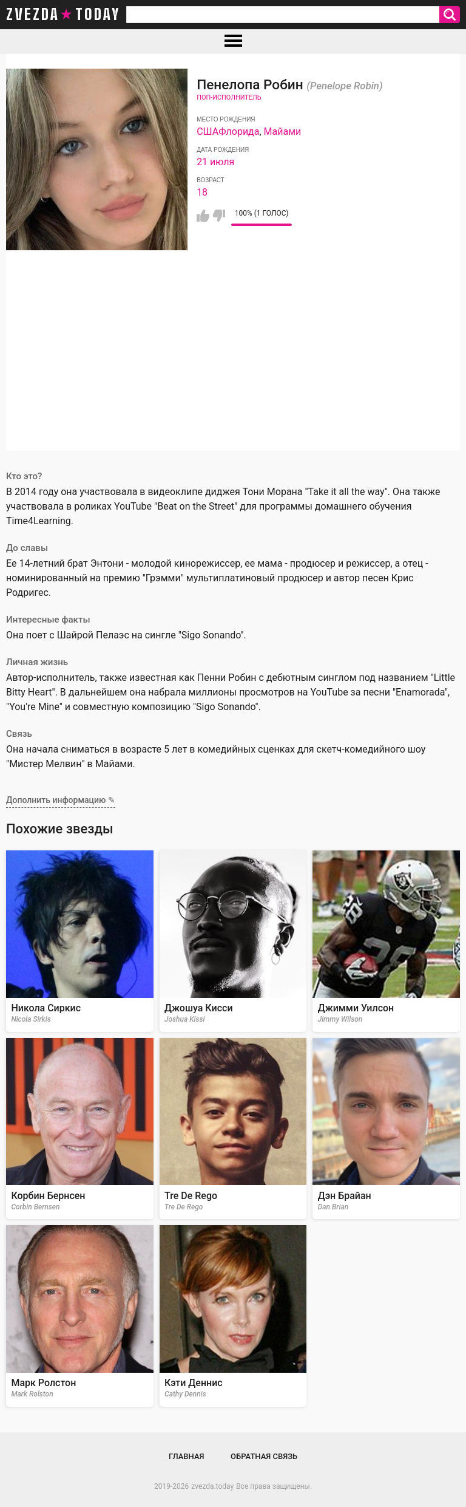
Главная (186, 1456)
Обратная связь (264, 1456)
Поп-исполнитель (229, 97)
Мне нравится (203, 216)
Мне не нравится (218, 216)
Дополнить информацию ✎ (60, 800)
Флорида (238, 131)
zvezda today (63, 14)
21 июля (215, 162)
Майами (283, 131)
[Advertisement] (233, 366)
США (207, 131)
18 (202, 192)
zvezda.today (212, 1486)
